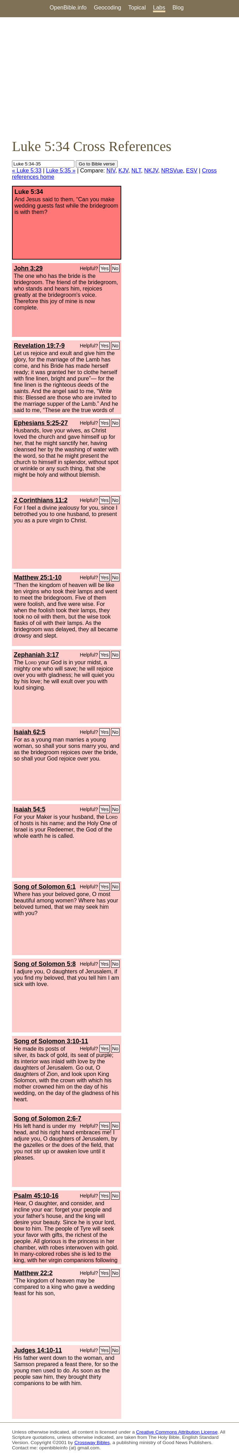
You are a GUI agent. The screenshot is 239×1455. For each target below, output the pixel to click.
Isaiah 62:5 (29, 732)
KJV (123, 171)
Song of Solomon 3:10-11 (51, 1041)
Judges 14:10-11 (38, 1350)
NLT (136, 171)
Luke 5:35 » (61, 171)
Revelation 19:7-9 (39, 345)
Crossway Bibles (92, 1442)
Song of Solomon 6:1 (45, 886)
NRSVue (172, 171)
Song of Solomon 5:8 (45, 963)
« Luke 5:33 (27, 171)
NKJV (151, 171)
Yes (104, 268)
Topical (137, 8)
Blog (178, 8)
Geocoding (107, 8)
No (115, 268)
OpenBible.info (68, 8)
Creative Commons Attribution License (176, 1432)
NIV (110, 171)
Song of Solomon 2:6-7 (47, 1118)
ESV (191, 171)
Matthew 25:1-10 (38, 577)
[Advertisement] (119, 77)
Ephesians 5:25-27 (41, 422)
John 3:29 (28, 268)
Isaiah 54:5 (29, 809)
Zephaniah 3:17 (36, 654)
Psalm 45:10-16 (36, 1195)
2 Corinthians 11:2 (41, 500)
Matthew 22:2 (33, 1273)
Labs (159, 8)
